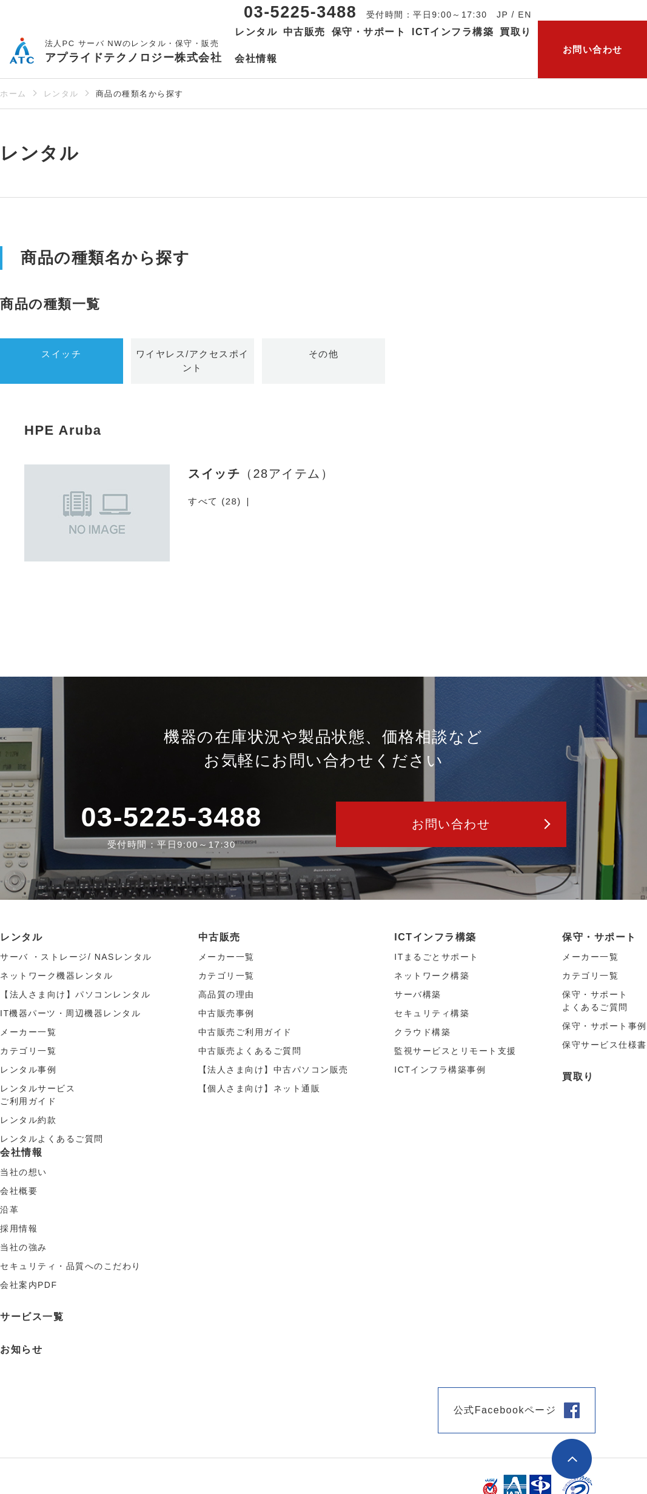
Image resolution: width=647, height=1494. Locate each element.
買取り (516, 32)
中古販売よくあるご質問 (250, 1051)
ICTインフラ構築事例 (440, 1069)
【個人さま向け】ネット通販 (259, 1088)
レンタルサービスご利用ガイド (37, 1095)
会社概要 (19, 1191)
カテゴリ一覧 (590, 975)
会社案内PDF (29, 1285)
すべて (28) (214, 501)
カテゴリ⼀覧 (28, 1051)
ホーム (13, 93)
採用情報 (19, 1228)
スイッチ (61, 354)
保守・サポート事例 (604, 1026)
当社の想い (23, 1172)
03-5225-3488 (300, 12)
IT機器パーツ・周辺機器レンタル (70, 1013)
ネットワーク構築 (431, 975)
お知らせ (21, 1349)
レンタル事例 (28, 1069)
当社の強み (23, 1247)
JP (502, 14)
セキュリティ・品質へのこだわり (70, 1266)
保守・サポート (599, 937)
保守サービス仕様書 (604, 1045)
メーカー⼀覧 (28, 1032)
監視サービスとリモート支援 (455, 1051)
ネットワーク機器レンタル (56, 975)
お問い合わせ (593, 49)
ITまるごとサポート (436, 957)
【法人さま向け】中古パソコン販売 (273, 1069)
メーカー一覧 (590, 957)
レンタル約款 (28, 1120)
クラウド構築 (422, 1032)
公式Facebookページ (505, 1410)
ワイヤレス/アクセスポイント (192, 361)
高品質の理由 (226, 994)
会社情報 (21, 1152)
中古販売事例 (226, 1013)
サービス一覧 (32, 1316)
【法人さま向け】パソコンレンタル (75, 994)
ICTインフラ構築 (435, 937)
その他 (324, 354)
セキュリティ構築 (431, 1013)
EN (524, 14)
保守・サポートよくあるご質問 (595, 1001)
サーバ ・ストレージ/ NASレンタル (76, 957)
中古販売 (219, 937)
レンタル (61, 93)
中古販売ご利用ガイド (245, 1032)
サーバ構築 (417, 994)
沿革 (9, 1209)
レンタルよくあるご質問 (52, 1139)
